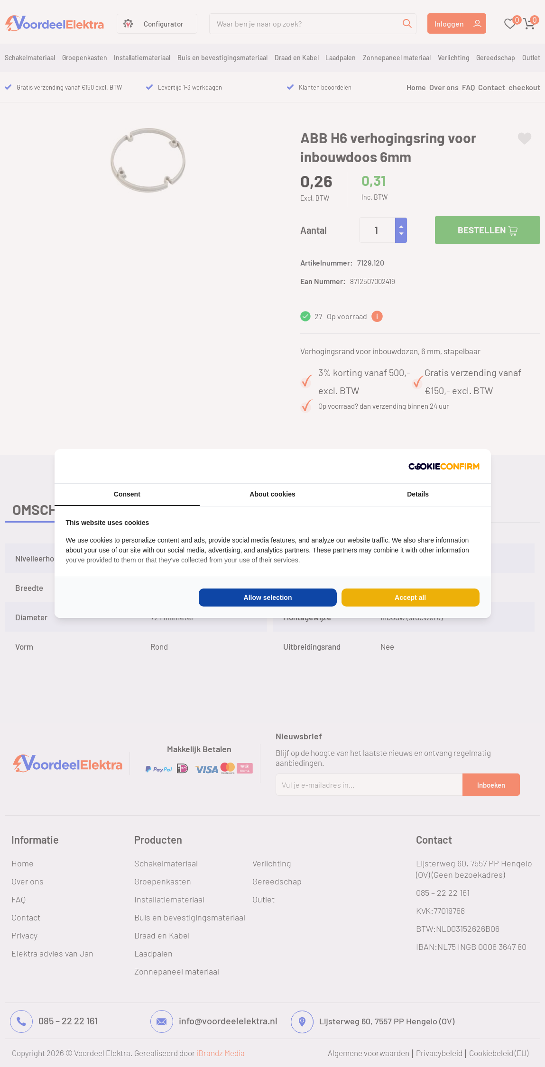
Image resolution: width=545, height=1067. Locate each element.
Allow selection (268, 597)
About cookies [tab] (272, 494)
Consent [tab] (127, 494)
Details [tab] (418, 494)
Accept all (410, 597)
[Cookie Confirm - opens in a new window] (444, 466)
